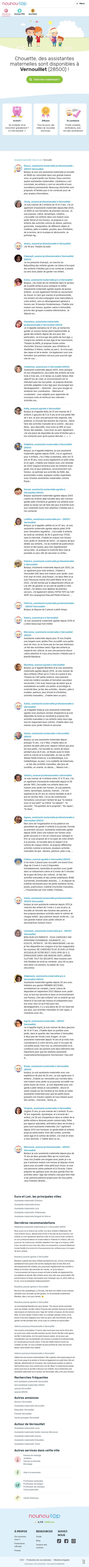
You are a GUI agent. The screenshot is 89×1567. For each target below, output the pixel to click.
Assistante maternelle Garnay (27, 1436)
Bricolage (27, 1464)
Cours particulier (31, 1489)
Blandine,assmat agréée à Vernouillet (31, 1257)
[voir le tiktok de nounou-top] (59, 1541)
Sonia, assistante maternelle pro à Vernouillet (48, 280)
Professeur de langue (33, 1484)
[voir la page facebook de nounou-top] (66, 1541)
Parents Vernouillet (23, 1413)
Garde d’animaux (31, 1498)
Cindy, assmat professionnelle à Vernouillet (47, 201)
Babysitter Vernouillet (24, 1409)
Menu (80, 3)
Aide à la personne (32, 1472)
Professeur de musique (34, 1486)
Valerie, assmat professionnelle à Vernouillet (48, 775)
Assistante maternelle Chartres (28, 1200)
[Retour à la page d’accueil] (14, 3)
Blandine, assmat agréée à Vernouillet (44, 665)
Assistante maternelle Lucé (26, 1208)
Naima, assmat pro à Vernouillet (41, 617)
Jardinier (27, 1458)
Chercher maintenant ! (44, 79)
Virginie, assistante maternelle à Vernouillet (47, 1108)
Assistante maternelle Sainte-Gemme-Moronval (36, 1432)
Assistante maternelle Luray (27, 1428)
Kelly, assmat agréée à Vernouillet (42, 408)
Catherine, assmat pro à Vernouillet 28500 (47, 367)
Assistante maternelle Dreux (27, 1204)
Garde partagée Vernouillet (26, 1417)
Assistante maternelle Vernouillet (29, 1406)
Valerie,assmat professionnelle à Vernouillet (34, 1326)
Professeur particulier (33, 1481)
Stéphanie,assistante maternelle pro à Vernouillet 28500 (40, 1227)
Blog (38, 1540)
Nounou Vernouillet (23, 1402)
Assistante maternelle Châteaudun (30, 1212)
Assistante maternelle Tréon (27, 1444)
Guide (39, 1536)
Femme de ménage (32, 1455)
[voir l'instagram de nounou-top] (73, 1541)
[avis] (44, 1522)
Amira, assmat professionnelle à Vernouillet (47, 243)
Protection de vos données (39, 1560)
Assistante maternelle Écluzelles (29, 1440)
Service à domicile (31, 1461)
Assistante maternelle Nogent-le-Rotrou (32, 1216)
